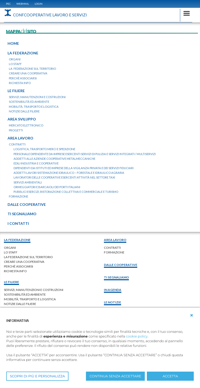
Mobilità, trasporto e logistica (30, 299)
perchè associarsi (18, 266)
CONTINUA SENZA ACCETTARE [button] (115, 376)
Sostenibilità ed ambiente (25, 294)
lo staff (10, 252)
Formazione (114, 252)
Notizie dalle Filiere (20, 304)
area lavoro (115, 240)
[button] (191, 315)
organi (10, 248)
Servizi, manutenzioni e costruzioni (33, 290)
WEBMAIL (22, 3)
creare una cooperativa (24, 262)
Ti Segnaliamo (116, 277)
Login (38, 3)
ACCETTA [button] (170, 376)
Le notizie (112, 302)
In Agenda (112, 290)
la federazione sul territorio (28, 257)
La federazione (17, 240)
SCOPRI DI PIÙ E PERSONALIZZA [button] (37, 376)
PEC (8, 3)
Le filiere (11, 282)
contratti (112, 248)
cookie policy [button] (137, 336)
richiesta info (15, 271)
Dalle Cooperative (120, 265)
